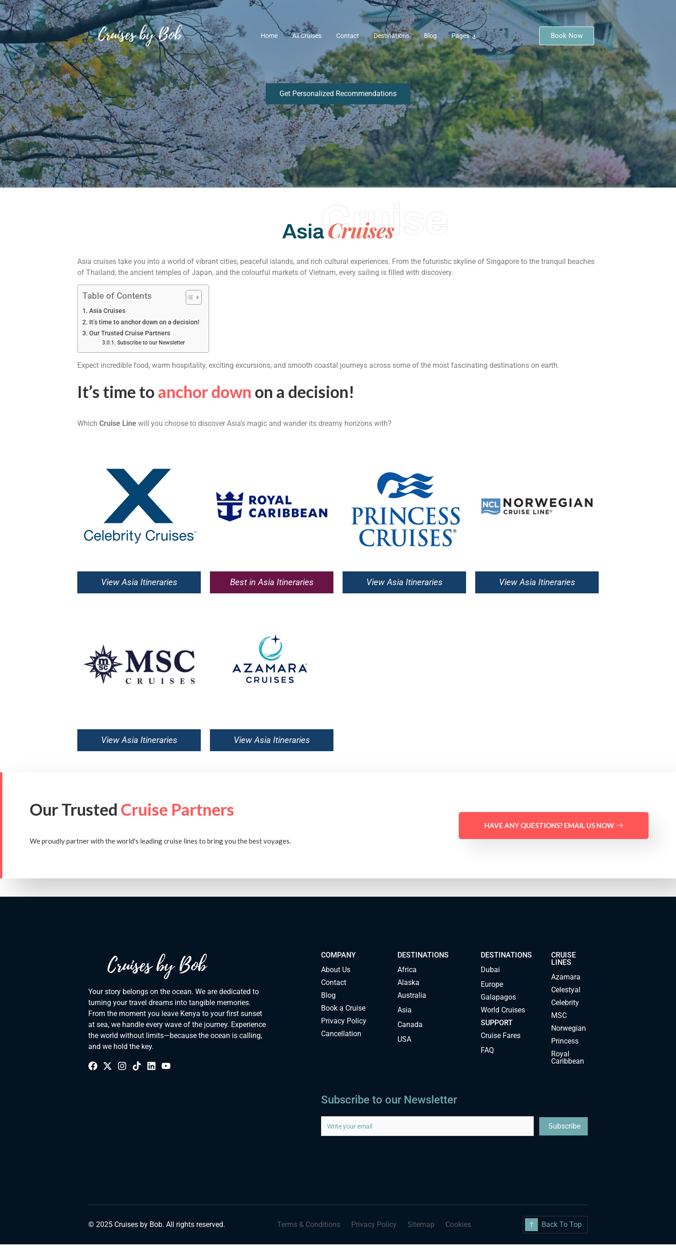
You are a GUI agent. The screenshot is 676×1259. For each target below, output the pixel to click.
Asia (404, 1010)
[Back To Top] (531, 1224)
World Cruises (503, 1010)
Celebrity (565, 1002)
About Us (335, 969)
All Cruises (307, 35)
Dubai (490, 969)
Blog (430, 35)
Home (269, 35)
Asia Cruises (107, 311)
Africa (407, 969)
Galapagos (498, 997)
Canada (410, 1024)
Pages (464, 35)
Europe (492, 984)
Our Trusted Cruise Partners (129, 333)
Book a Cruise (343, 1008)
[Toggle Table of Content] (189, 297)
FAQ (487, 1050)
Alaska (408, 982)
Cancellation (341, 1033)
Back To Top (562, 1224)
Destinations (391, 35)
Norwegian (568, 1028)
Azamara (565, 977)
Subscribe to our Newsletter (151, 342)
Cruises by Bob (138, 1224)
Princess (565, 1041)
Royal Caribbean (567, 1057)
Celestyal (565, 989)
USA (404, 1039)
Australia (411, 995)
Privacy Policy (343, 1021)
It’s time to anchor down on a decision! (144, 322)
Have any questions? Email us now (553, 825)
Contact (347, 35)
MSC (559, 1015)
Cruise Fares (500, 1035)
